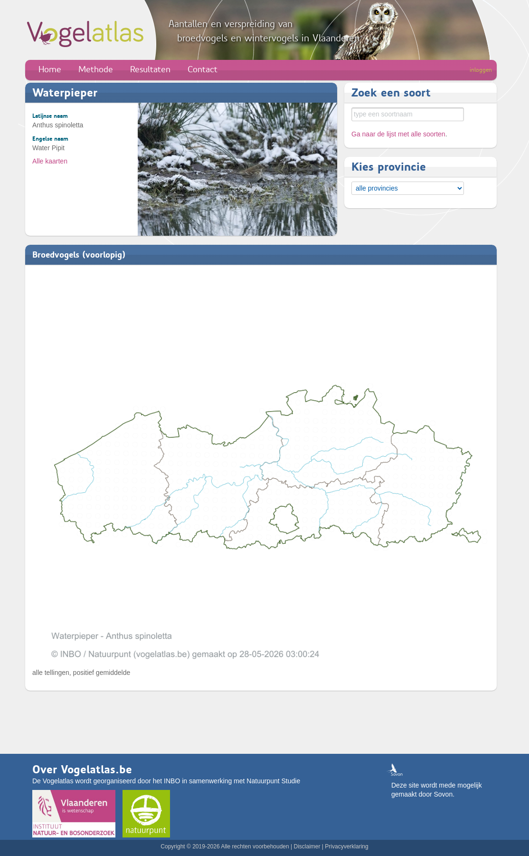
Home (49, 69)
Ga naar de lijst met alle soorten (398, 134)
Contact (202, 69)
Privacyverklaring (346, 846)
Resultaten (150, 69)
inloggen (481, 70)
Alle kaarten (49, 161)
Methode (95, 69)
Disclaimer (306, 846)
